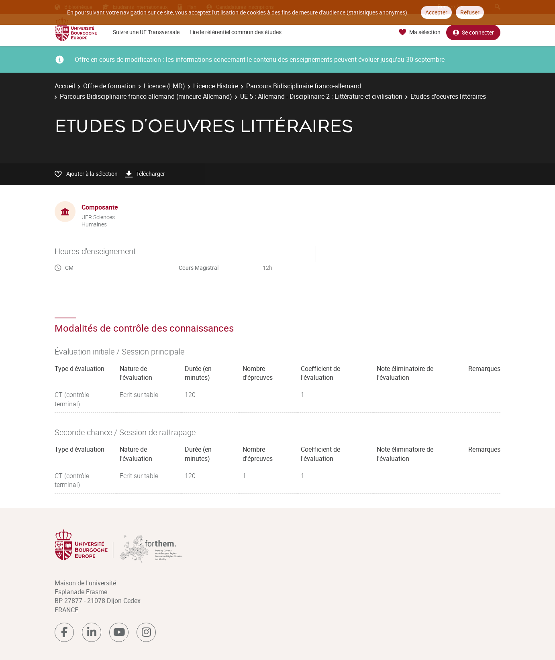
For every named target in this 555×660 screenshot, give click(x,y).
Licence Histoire (215, 85)
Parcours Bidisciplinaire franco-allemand (303, 85)
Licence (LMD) (164, 85)
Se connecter (473, 32)
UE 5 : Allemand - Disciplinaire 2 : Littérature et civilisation (321, 96)
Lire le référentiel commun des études (236, 32)
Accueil (65, 85)
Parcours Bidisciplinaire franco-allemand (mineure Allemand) (146, 96)
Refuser (470, 12)
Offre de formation (109, 85)
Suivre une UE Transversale (146, 32)
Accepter (436, 12)
